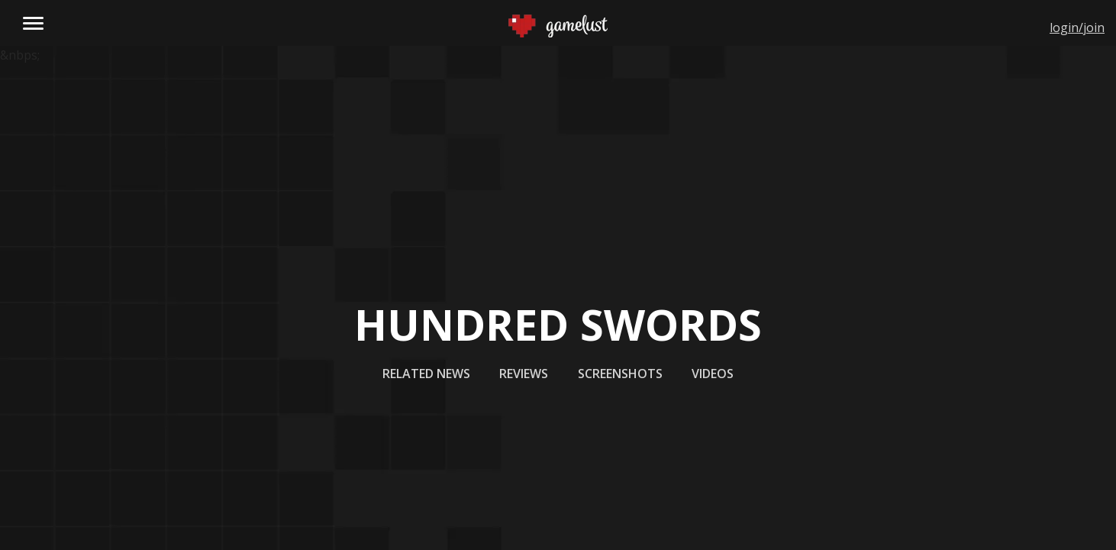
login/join (1077, 27)
